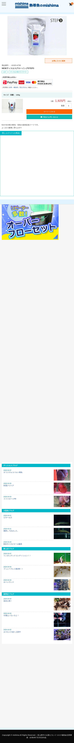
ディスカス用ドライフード (18, 72)
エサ (4, 72)
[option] (37, 35)
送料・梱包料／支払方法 (17, 87)
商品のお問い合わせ (49, 117)
